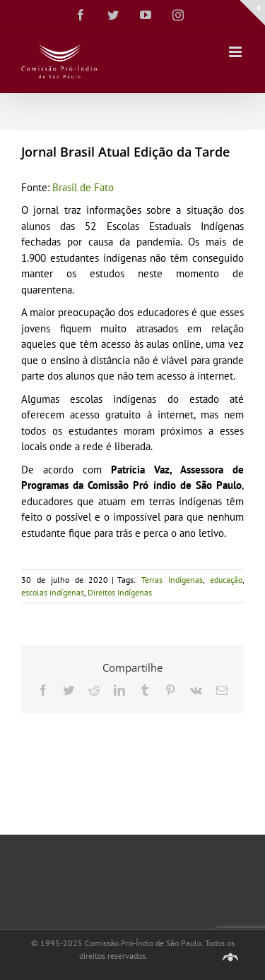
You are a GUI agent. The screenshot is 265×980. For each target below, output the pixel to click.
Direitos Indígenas (120, 592)
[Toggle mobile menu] (236, 51)
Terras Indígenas (172, 579)
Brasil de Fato (83, 187)
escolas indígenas (52, 592)
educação (226, 579)
